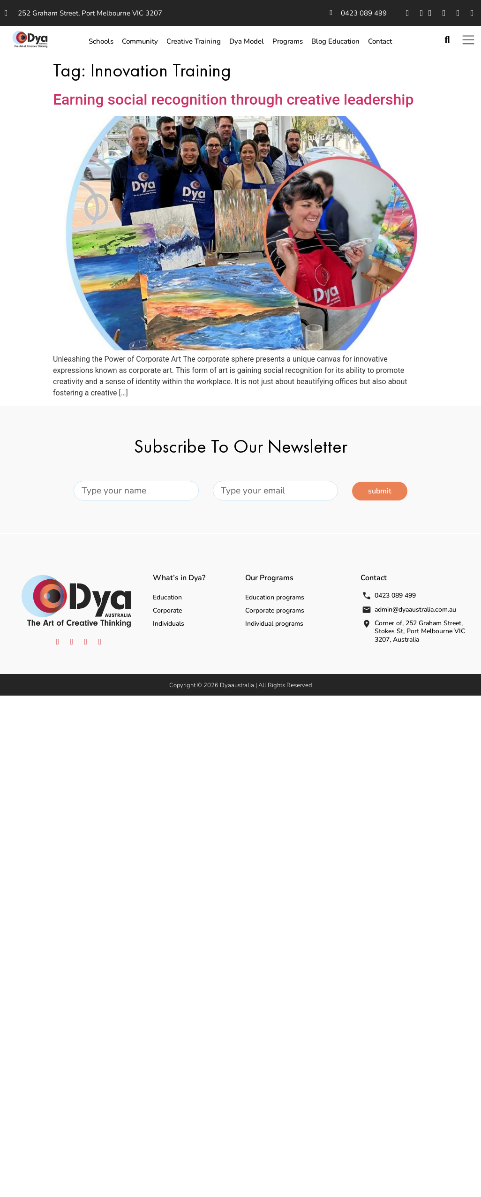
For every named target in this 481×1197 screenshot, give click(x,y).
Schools (101, 41)
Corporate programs (274, 610)
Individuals (168, 623)
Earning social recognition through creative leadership (233, 99)
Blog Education (335, 41)
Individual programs (274, 623)
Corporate (167, 610)
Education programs (274, 597)
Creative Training (193, 41)
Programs (287, 41)
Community (140, 41)
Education (167, 597)
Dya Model (246, 41)
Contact (380, 41)
